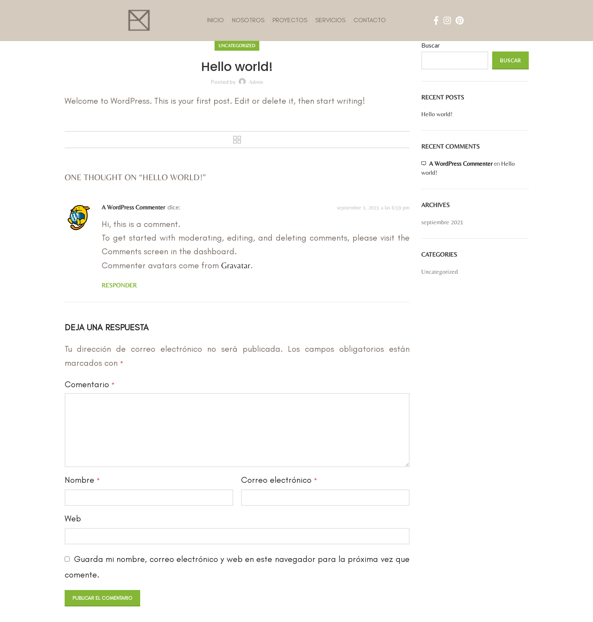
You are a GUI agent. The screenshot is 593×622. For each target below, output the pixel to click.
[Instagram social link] (447, 20)
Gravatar (235, 265)
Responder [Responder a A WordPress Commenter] (119, 285)
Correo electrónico (279, 480)
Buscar (430, 45)
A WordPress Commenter (133, 207)
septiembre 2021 (442, 222)
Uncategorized (236, 45)
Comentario (89, 384)
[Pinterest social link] (459, 20)
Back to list (237, 139)
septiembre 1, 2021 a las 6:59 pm (373, 207)
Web (73, 518)
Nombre (82, 480)
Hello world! (436, 114)
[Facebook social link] (436, 20)
